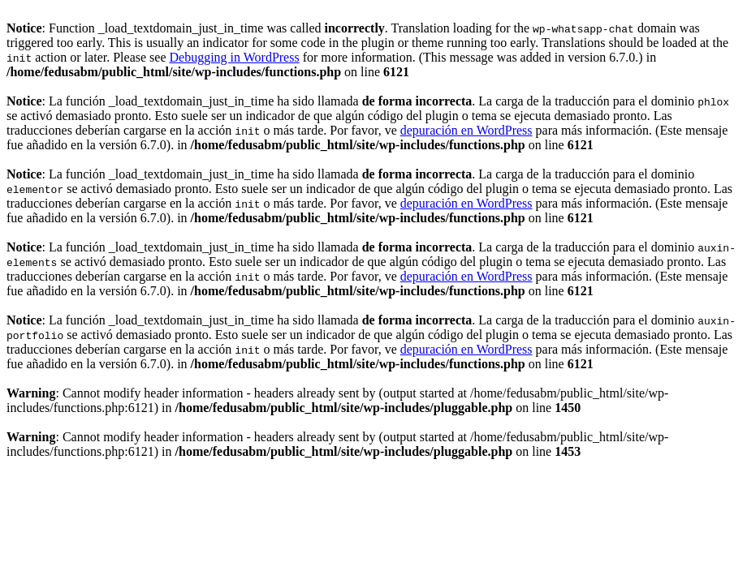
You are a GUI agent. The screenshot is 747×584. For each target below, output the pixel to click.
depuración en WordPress (466, 130)
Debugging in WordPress (234, 57)
